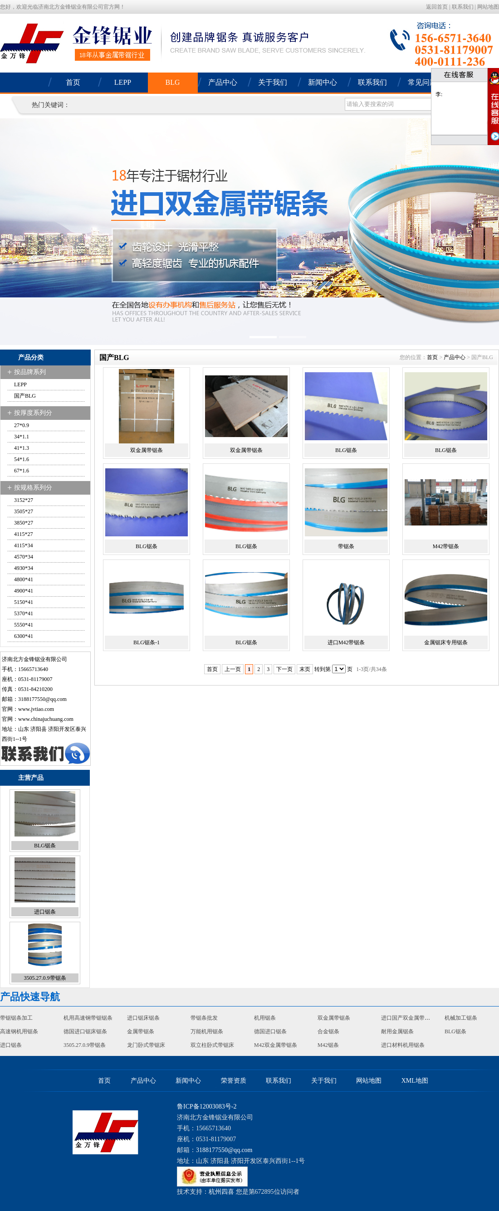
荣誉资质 (233, 1080)
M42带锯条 (446, 546)
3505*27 (23, 511)
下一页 (284, 669)
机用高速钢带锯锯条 (88, 1018)
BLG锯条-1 (146, 642)
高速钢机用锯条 (19, 1031)
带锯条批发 (204, 1018)
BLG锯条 (45, 845)
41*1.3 (21, 448)
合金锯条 (328, 1031)
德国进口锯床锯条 (85, 1031)
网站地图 (488, 7)
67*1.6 (21, 470)
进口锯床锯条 (143, 1018)
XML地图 (414, 1080)
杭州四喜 (221, 1191)
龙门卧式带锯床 (146, 1045)
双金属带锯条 (146, 450)
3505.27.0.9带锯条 (45, 978)
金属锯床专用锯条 (446, 642)
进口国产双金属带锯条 (408, 1018)
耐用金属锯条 (397, 1031)
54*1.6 (21, 459)
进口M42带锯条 (346, 642)
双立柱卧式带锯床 (212, 1045)
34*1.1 (21, 436)
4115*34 (23, 545)
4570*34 (23, 557)
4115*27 (23, 534)
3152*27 (23, 500)
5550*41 (23, 625)
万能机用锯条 (207, 1031)
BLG (173, 82)
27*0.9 (21, 425)
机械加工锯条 (461, 1018)
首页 (73, 82)
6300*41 (23, 636)
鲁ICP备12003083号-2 (206, 1106)
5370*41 (23, 613)
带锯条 (346, 546)
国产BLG (25, 396)
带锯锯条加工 (16, 1018)
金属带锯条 (140, 1031)
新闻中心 (322, 82)
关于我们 (272, 82)
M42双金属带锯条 (275, 1045)
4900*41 (23, 591)
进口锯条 (45, 912)
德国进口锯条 (270, 1031)
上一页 (233, 669)
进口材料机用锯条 (403, 1045)
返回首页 (437, 7)
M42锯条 (328, 1045)
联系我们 (463, 7)
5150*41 (23, 602)
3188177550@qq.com (42, 699)
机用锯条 (265, 1018)
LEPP (122, 82)
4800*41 (23, 579)
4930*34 (23, 568)
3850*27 (23, 523)
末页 (304, 669)
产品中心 (222, 82)
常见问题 (422, 82)
